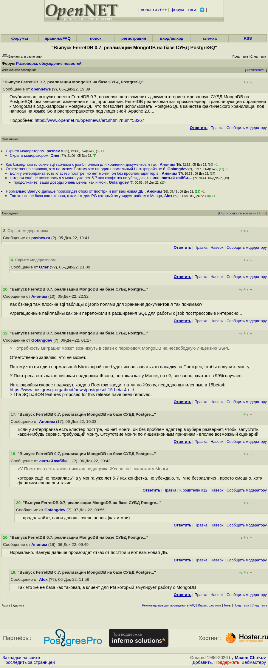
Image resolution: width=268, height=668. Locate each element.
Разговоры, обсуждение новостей (49, 63)
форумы (19, 38)
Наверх (217, 247)
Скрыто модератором (25, 151)
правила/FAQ (58, 38)
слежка (209, 38)
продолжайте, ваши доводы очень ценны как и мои (60, 182)
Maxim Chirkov (250, 657)
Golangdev (178, 169)
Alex (168, 196)
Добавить (202, 662)
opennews (41, 89)
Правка (216, 127)
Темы (227, 605)
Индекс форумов (209, 605)
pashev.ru (55, 151)
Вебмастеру (254, 662)
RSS (248, 38)
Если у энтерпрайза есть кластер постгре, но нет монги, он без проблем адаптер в (85, 173)
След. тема (259, 605)
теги (192, 9)
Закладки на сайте (21, 657)
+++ (163, 9)
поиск (95, 38)
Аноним (167, 164)
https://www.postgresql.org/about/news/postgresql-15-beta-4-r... (71, 389)
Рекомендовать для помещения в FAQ (169, 605)
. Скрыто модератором (25, 230)
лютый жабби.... (177, 178)
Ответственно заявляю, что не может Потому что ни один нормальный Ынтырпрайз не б (85, 169)
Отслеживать (256, 70)
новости (149, 9)
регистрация (133, 38)
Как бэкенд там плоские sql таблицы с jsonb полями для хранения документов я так (81, 164)
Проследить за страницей (28, 662)
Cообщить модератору (247, 127)
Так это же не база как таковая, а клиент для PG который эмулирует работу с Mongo (86, 196)
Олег (55, 155)
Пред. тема (241, 605)
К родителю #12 (193, 490)
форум (177, 9)
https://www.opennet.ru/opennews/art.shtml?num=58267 (89, 120)
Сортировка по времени (237, 213)
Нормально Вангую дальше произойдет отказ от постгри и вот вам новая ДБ (75, 191)
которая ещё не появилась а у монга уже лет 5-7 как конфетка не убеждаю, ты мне (84, 178)
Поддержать (226, 662)
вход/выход (172, 38)
